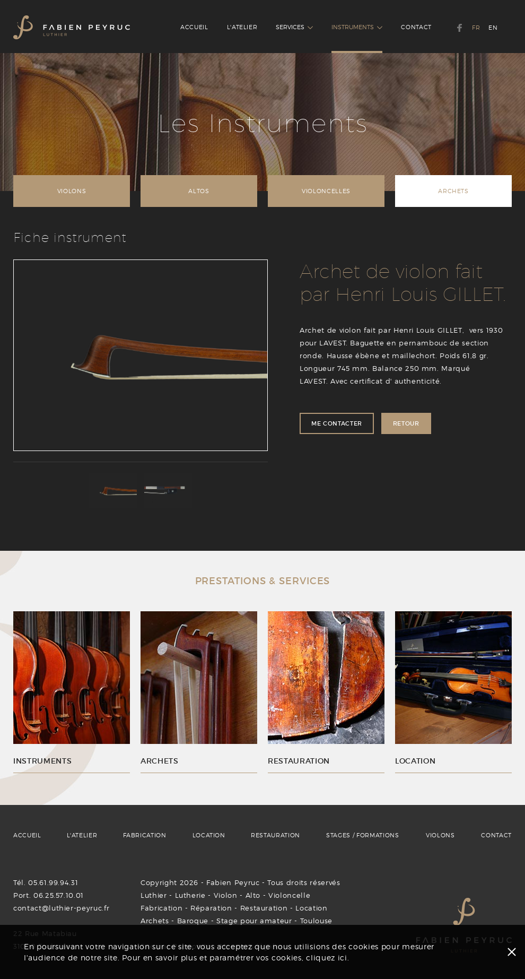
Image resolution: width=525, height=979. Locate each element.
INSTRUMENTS (356, 27)
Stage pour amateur (254, 920)
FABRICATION (145, 835)
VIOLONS (71, 191)
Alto (253, 895)
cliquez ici (326, 957)
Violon (226, 895)
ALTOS (198, 191)
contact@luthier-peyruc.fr (61, 908)
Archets (155, 920)
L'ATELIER (242, 27)
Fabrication (161, 908)
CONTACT (416, 27)
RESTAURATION (275, 835)
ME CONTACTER (336, 423)
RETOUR (406, 423)
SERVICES (294, 27)
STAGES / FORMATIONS (362, 835)
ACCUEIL (194, 27)
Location (311, 908)
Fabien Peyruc (232, 882)
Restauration (264, 908)
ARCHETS (453, 191)
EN (492, 27)
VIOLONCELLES (326, 191)
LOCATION (208, 835)
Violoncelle (289, 895)
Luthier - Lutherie (173, 895)
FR (476, 27)
